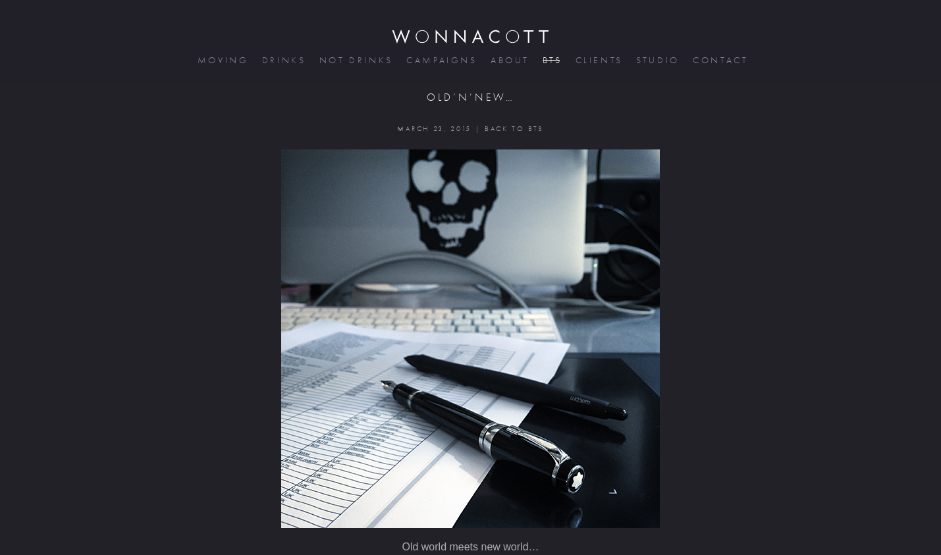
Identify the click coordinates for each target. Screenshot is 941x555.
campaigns (440, 60)
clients (598, 60)
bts (551, 60)
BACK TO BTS (514, 128)
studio (656, 60)
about (509, 60)
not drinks (354, 60)
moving (222, 60)
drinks (283, 60)
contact (719, 60)
